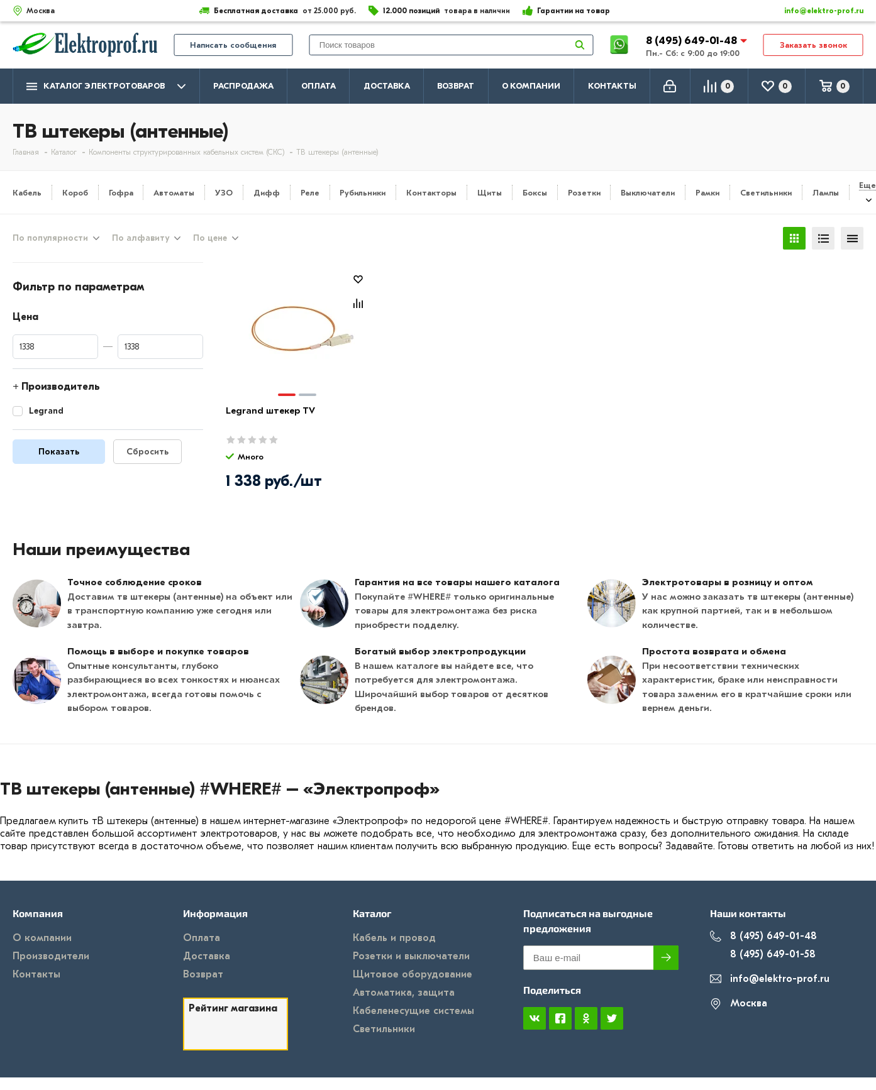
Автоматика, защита (404, 992)
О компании (531, 86)
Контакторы (431, 192)
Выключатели (648, 192)
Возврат (455, 86)
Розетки (584, 192)
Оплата (318, 86)
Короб (75, 192)
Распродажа (243, 86)
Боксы (535, 192)
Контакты (612, 86)
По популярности (50, 238)
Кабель (27, 192)
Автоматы (173, 192)
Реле (310, 192)
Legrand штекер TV (270, 410)
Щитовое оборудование (412, 974)
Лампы (825, 192)
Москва (738, 1004)
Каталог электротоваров (106, 86)
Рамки (707, 192)
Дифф (266, 192)
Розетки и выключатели (411, 956)
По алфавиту (140, 238)
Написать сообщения (233, 45)
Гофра (121, 192)
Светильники (766, 192)
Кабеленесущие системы (413, 1010)
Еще (867, 185)
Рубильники (362, 192)
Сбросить (147, 451)
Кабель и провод (394, 938)
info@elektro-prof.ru (816, 11)
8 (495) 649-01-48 (693, 41)
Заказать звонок (813, 45)
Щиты (489, 192)
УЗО (224, 192)
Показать (58, 451)
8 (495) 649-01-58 (763, 955)
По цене (210, 238)
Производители (51, 956)
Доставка (386, 86)
